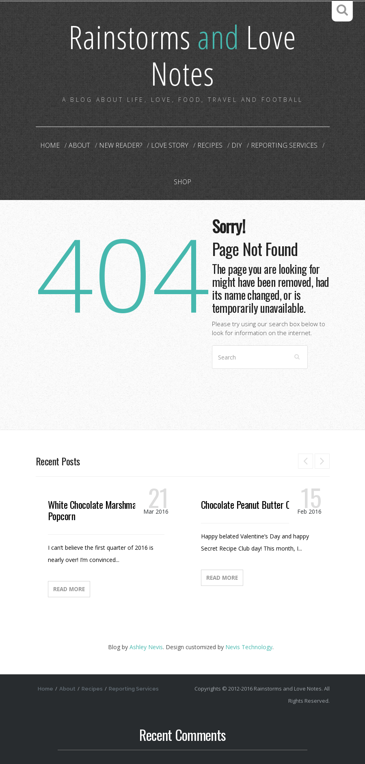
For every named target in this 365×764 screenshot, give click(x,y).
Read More (69, 589)
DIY (236, 145)
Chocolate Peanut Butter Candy (253, 504)
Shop (182, 181)
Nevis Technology (248, 647)
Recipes (209, 145)
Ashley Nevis (146, 647)
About (79, 145)
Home (50, 145)
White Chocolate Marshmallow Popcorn (99, 510)
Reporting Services (284, 145)
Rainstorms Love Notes (182, 54)
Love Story (169, 145)
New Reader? (120, 145)
